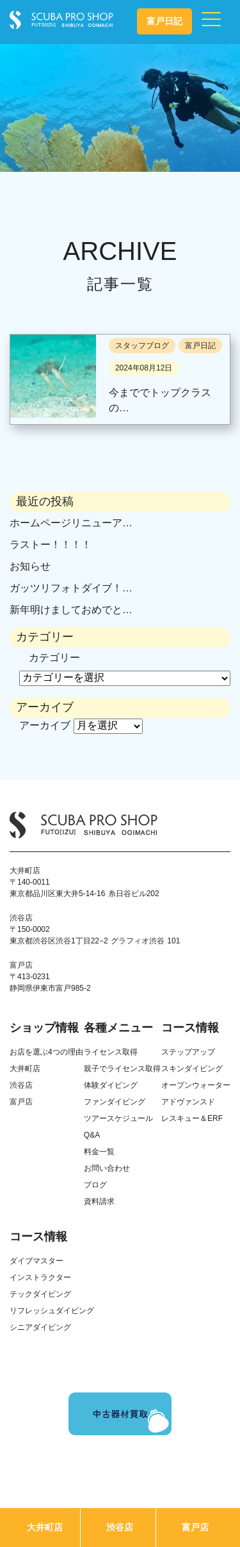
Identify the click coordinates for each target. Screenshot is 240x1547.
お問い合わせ (107, 1168)
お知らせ (30, 566)
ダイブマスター (36, 1260)
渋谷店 (119, 1527)
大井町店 (45, 1527)
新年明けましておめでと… (71, 609)
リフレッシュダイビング (52, 1310)
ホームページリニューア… (71, 522)
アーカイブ (44, 725)
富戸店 (195, 1527)
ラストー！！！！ (51, 544)
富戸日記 (164, 21)
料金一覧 (99, 1151)
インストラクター (40, 1277)
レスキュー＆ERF (192, 1118)
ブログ (95, 1184)
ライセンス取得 (111, 1052)
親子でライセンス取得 (122, 1068)
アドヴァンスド (188, 1101)
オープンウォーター (195, 1085)
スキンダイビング (192, 1068)
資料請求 (99, 1201)
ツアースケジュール (118, 1118)
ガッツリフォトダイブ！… (71, 588)
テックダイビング (40, 1294)
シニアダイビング (40, 1327)
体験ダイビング (111, 1085)
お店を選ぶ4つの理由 (46, 1052)
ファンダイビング (114, 1101)
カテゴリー (54, 657)
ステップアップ (188, 1052)
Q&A (92, 1135)
